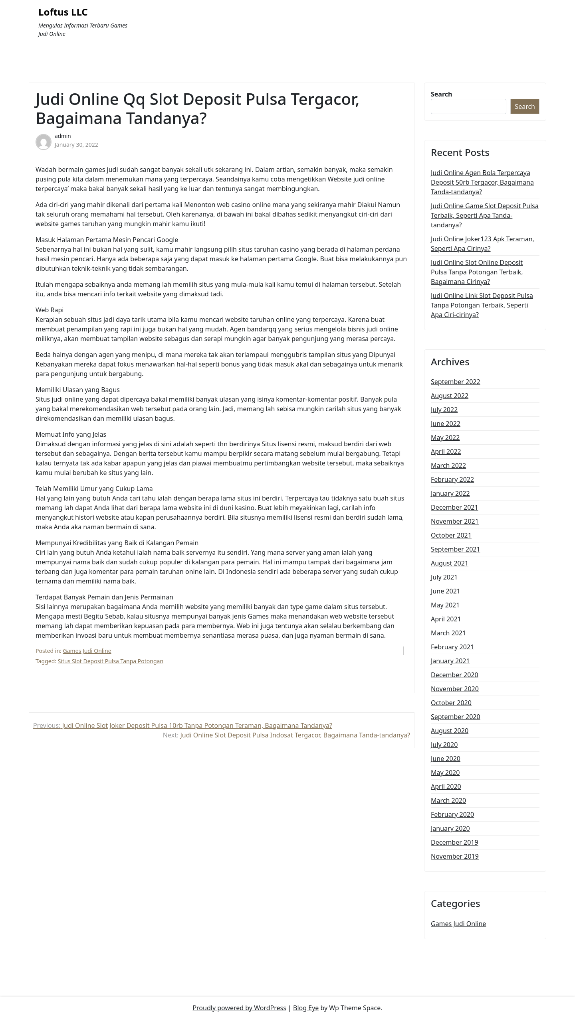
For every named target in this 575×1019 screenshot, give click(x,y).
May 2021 (445, 605)
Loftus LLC (63, 12)
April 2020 (446, 786)
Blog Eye (306, 1007)
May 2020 (445, 772)
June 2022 (445, 423)
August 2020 (449, 730)
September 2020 (455, 716)
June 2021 (445, 591)
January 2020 (450, 828)
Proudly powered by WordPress (239, 1007)
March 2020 (448, 800)
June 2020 (445, 758)
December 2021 (454, 507)
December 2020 (454, 674)
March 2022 (448, 465)
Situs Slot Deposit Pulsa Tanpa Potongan (110, 661)
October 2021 (451, 535)
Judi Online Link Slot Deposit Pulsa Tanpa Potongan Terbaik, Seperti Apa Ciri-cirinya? (482, 305)
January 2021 (450, 660)
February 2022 (452, 479)
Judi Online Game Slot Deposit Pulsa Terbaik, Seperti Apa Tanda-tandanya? (485, 215)
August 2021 (449, 563)
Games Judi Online (87, 650)
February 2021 (452, 647)
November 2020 (455, 688)
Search (441, 94)
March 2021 (448, 633)
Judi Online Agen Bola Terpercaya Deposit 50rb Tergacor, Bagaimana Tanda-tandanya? (482, 182)
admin (63, 136)
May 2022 (445, 437)
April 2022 (446, 451)
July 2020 (444, 744)
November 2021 (455, 521)
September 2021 (455, 549)
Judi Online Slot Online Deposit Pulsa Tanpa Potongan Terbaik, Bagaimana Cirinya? (477, 272)
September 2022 (455, 381)
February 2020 (452, 814)
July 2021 (444, 577)
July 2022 (444, 409)
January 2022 (450, 493)
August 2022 (449, 395)
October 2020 (451, 702)
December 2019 (454, 842)
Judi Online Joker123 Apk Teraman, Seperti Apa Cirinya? (482, 244)
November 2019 (455, 856)
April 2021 (446, 619)
